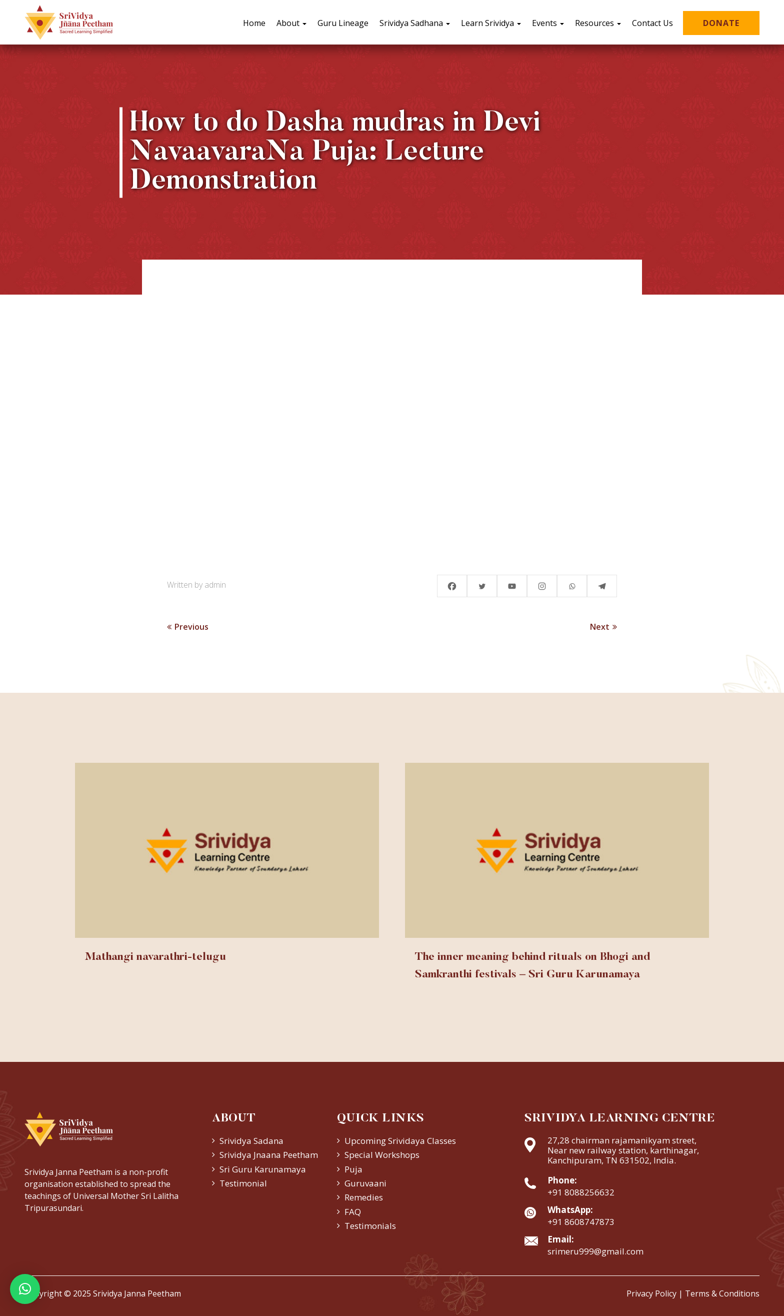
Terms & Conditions (722, 1293)
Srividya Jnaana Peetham (269, 1154)
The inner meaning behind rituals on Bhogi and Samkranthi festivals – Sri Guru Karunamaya (532, 966)
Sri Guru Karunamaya (263, 1169)
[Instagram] (542, 586)
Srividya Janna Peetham (137, 1293)
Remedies (363, 1197)
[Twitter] (482, 586)
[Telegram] (602, 586)
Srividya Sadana (252, 1140)
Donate (721, 23)
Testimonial (243, 1183)
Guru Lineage (343, 23)
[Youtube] (512, 586)
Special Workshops (382, 1154)
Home (254, 23)
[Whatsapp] (572, 586)
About (291, 23)
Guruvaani (365, 1183)
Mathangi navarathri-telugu (155, 957)
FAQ (352, 1211)
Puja (353, 1169)
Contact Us (652, 23)
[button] (25, 1289)
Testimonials (370, 1225)
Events (548, 23)
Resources (598, 23)
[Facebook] (452, 586)
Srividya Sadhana (415, 23)
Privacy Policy (651, 1293)
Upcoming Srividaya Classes (400, 1140)
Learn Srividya (491, 23)
